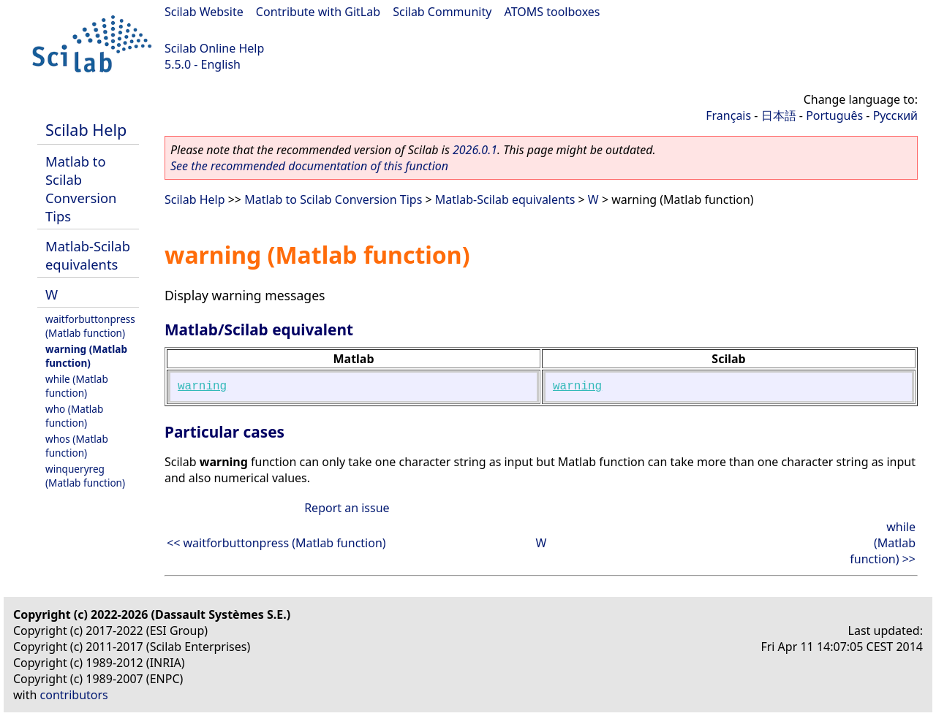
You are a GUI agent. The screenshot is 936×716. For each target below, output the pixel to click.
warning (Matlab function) (86, 356)
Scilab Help (86, 129)
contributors (74, 695)
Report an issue (346, 508)
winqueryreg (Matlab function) (85, 476)
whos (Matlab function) (76, 446)
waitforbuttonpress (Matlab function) (90, 326)
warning (202, 386)
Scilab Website (204, 12)
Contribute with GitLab (318, 12)
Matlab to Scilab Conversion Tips (80, 188)
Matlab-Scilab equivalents (87, 255)
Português (834, 115)
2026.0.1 (475, 150)
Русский (895, 115)
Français (728, 115)
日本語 (778, 115)
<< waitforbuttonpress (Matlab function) (276, 543)
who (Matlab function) (74, 416)
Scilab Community (442, 12)
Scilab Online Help (214, 48)
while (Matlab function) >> (883, 543)
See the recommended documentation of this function (309, 166)
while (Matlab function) (76, 386)
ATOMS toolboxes (552, 12)
